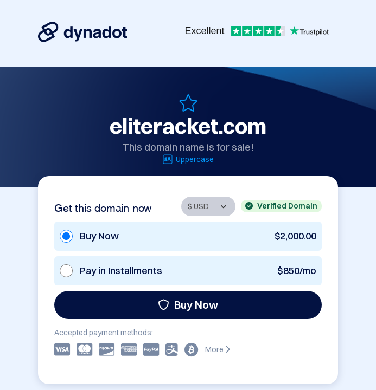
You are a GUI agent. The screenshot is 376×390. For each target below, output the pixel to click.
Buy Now (188, 304)
